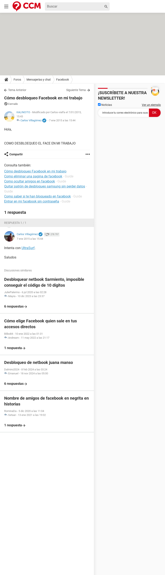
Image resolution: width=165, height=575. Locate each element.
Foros (17, 79)
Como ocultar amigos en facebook (29, 181)
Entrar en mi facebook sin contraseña (31, 201)
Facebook (62, 79)
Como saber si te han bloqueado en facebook (37, 196)
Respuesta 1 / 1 (15, 222)
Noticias (105, 104)
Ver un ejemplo (151, 104)
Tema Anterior (17, 90)
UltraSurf (28, 248)
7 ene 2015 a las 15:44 (62, 120)
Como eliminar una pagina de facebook (33, 176)
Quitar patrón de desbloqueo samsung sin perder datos (44, 186)
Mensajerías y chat (39, 79)
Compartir (16, 154)
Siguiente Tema (76, 90)
